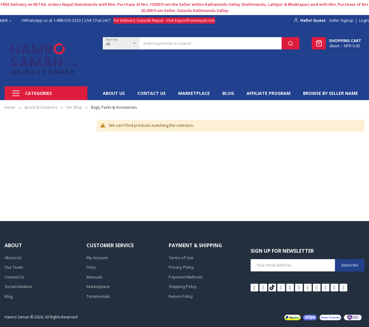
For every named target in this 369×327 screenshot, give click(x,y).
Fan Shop (74, 107)
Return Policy (181, 296)
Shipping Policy (183, 286)
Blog (9, 296)
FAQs (91, 267)
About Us (13, 257)
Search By (112, 39)
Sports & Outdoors (40, 107)
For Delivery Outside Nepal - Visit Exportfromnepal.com (164, 20)
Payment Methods (186, 277)
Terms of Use (181, 257)
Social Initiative (18, 286)
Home (10, 107)
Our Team (14, 267)
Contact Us (15, 277)
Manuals (94, 277)
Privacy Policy (181, 267)
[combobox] (210, 43)
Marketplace (98, 286)
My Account (97, 257)
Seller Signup (341, 20)
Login (364, 20)
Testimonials (98, 296)
